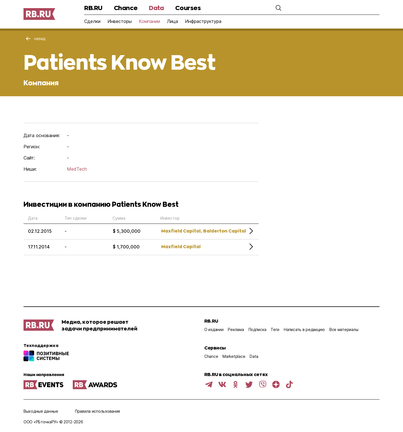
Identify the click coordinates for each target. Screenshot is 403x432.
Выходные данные (41, 411)
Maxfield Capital (181, 246)
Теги (275, 329)
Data (156, 8)
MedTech (77, 169)
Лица (172, 21)
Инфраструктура (203, 21)
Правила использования (97, 411)
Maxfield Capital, (181, 231)
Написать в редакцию (304, 329)
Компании (149, 21)
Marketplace (233, 356)
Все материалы (343, 329)
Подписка (257, 329)
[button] (278, 8)
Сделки (92, 21)
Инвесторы (119, 21)
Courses (188, 8)
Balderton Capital (224, 231)
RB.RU (93, 8)
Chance (125, 8)
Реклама (236, 329)
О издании (213, 329)
